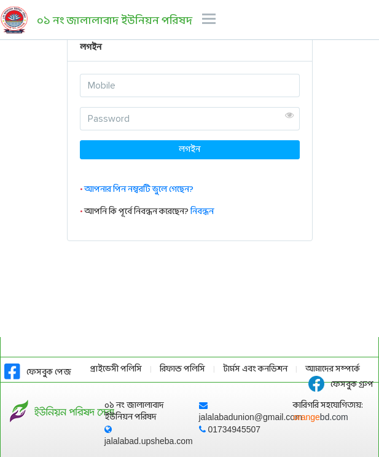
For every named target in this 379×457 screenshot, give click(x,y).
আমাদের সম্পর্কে (332, 369)
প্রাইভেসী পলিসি (116, 369)
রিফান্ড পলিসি (182, 369)
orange (320, 417)
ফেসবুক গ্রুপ (340, 385)
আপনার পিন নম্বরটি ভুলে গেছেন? (138, 190)
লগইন (189, 150)
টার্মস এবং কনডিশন (255, 369)
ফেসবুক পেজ (37, 372)
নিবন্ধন (202, 212)
